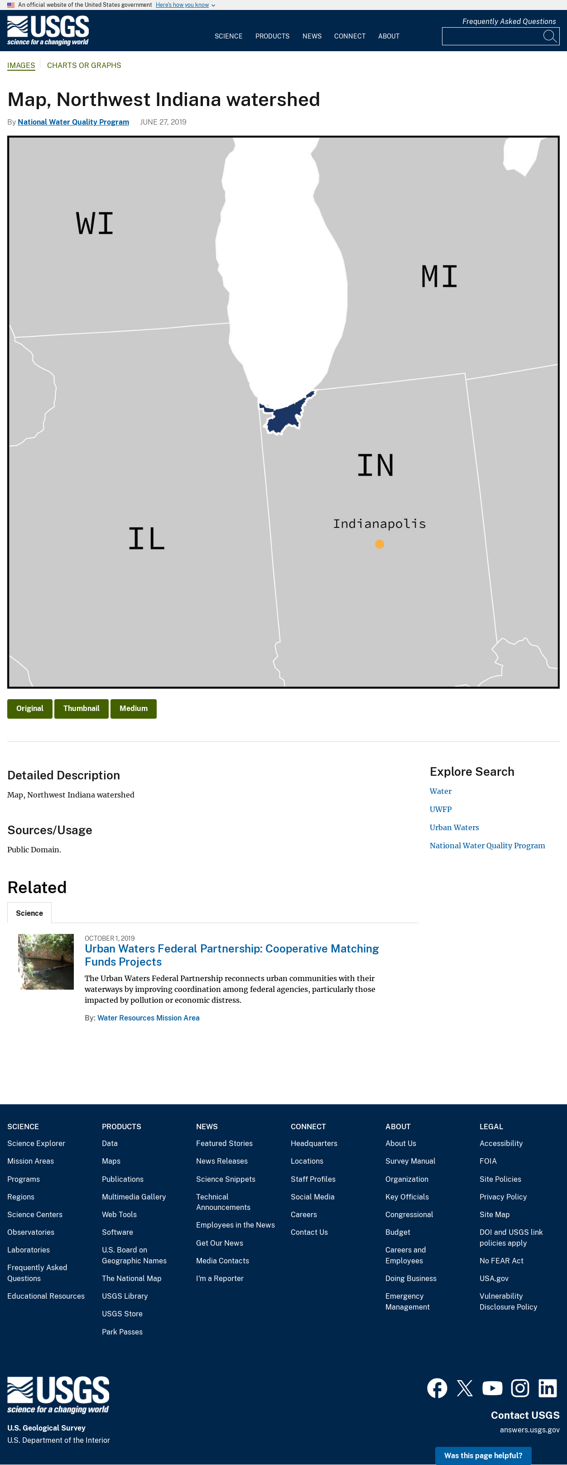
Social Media (313, 1197)
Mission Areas (30, 1161)
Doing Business (411, 1278)
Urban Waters (454, 827)
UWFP (441, 809)
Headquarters (314, 1143)
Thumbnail (81, 708)
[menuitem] (228, 30)
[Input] (501, 36)
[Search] (551, 36)
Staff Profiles (313, 1179)
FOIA (488, 1161)
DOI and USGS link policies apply (511, 1237)
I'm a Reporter (220, 1278)
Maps (111, 1161)
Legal (491, 1126)
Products (272, 36)
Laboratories (28, 1250)
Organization (406, 1179)
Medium (134, 708)
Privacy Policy (503, 1197)
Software (117, 1232)
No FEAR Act (502, 1261)
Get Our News (219, 1243)
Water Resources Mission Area (148, 1018)
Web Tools (119, 1214)
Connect (349, 36)
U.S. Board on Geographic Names (134, 1255)
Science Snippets (225, 1179)
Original (29, 708)
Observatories (30, 1232)
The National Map (132, 1278)
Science (229, 36)
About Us (400, 1143)
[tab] (29, 912)
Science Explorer (36, 1143)
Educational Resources (46, 1296)
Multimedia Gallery (134, 1197)
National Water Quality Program (73, 122)
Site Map (495, 1214)
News (312, 36)
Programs (23, 1179)
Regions (20, 1197)
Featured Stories (224, 1143)
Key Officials (407, 1197)
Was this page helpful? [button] (483, 1455)
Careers (304, 1214)
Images (21, 65)
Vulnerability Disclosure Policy (509, 1301)
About (388, 36)
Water (441, 791)
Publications (123, 1179)
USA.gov (494, 1278)
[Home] (48, 43)
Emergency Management (407, 1301)
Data (110, 1143)
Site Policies (500, 1179)
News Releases (222, 1161)
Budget (397, 1232)
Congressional (409, 1214)
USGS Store (122, 1314)
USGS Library (125, 1296)
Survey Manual (410, 1161)
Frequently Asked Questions (509, 21)
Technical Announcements (223, 1202)
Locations (307, 1161)
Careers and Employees (405, 1255)
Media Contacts (222, 1261)
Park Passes (122, 1332)
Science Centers (34, 1214)
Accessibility (501, 1143)
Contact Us (309, 1232)
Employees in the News (235, 1225)
